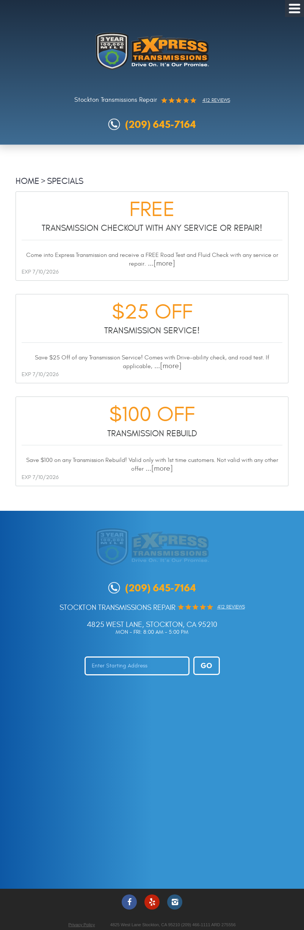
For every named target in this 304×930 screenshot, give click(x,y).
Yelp (152, 902)
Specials (65, 181)
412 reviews (216, 100)
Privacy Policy (81, 924)
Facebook (129, 902)
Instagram (174, 902)
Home (27, 181)
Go (206, 665)
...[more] (160, 263)
